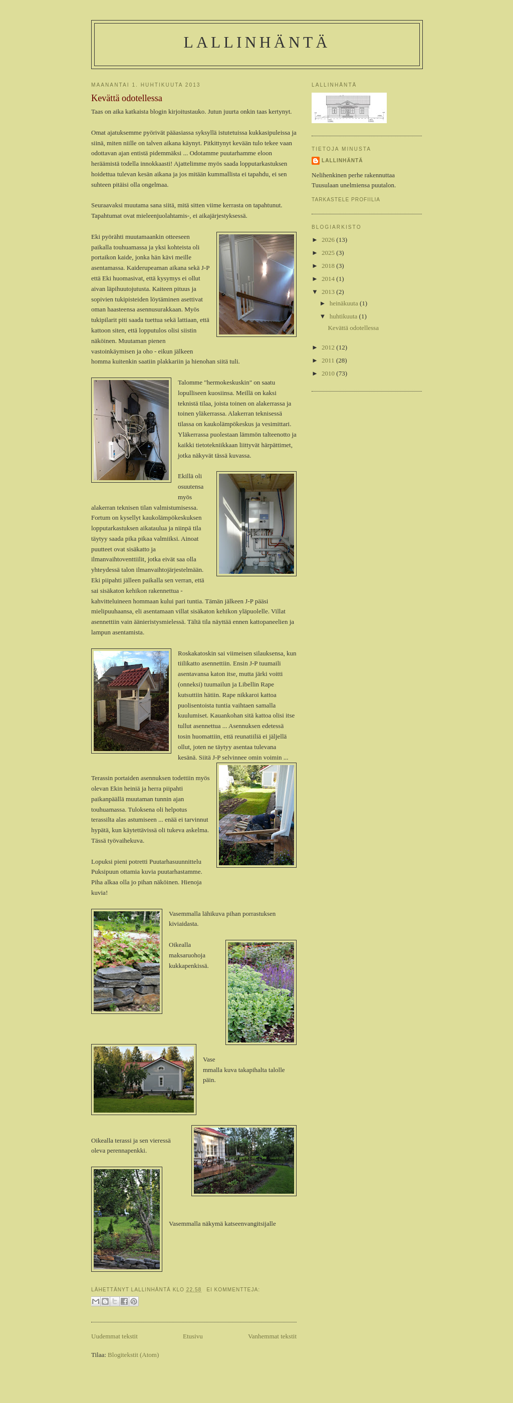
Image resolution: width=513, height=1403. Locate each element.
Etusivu (193, 1336)
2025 (329, 252)
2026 (329, 239)
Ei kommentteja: (233, 1289)
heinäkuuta (345, 303)
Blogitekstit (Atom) (133, 1354)
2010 (329, 373)
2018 (329, 265)
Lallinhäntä (257, 42)
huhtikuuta (344, 316)
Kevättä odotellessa (126, 98)
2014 (329, 278)
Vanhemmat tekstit (272, 1336)
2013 (329, 291)
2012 (329, 347)
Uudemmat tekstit (114, 1336)
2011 (329, 360)
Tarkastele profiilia (346, 199)
